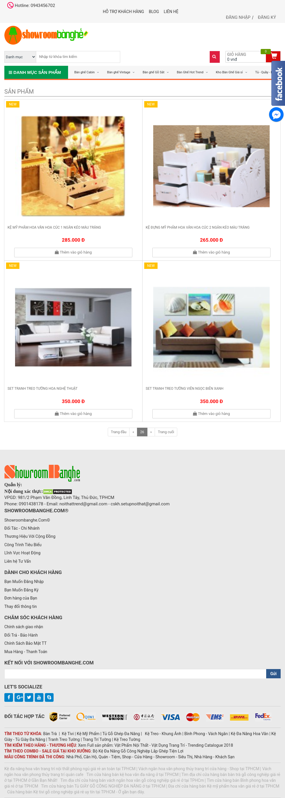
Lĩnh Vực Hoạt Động (22, 553)
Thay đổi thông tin (20, 606)
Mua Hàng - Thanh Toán (25, 651)
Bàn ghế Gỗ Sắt (153, 72)
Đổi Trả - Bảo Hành (21, 635)
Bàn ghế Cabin (84, 72)
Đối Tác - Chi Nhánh (22, 528)
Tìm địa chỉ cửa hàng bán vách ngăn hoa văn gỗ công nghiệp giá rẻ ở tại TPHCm (132, 780)
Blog (154, 11)
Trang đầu (119, 432)
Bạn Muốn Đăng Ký (21, 590)
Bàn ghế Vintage (118, 72)
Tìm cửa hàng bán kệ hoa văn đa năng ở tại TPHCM (132, 774)
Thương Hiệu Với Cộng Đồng (29, 536)
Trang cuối (166, 432)
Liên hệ (171, 11)
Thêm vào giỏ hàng (73, 252)
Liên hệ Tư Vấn (17, 561)
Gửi (273, 673)
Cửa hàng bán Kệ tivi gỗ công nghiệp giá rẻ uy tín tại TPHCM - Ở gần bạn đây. (76, 792)
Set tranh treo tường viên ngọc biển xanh (184, 389)
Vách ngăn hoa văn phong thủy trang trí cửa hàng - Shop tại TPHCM (199, 768)
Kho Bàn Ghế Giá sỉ (229, 72)
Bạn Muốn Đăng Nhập (24, 581)
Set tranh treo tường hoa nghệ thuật (43, 389)
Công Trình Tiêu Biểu (22, 544)
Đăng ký (267, 17)
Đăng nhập (238, 17)
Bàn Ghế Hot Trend (190, 72)
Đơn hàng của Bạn (20, 598)
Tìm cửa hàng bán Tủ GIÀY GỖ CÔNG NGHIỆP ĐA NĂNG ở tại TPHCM (103, 786)
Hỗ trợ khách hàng (123, 11)
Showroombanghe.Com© (27, 520)
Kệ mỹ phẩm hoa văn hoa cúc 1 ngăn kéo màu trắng (54, 227)
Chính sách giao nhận (23, 626)
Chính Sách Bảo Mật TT (25, 643)
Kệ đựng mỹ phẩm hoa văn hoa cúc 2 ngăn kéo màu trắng (198, 227)
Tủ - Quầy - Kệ (264, 72)
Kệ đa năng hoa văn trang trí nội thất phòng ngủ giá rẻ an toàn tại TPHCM (70, 768)
